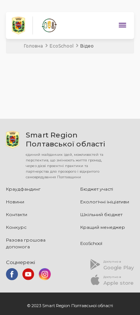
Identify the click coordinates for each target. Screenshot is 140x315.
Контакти (16, 214)
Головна (33, 46)
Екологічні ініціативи (104, 202)
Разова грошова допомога (26, 243)
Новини (15, 202)
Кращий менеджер (102, 227)
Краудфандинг (23, 189)
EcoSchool (62, 46)
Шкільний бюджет (101, 214)
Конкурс (16, 227)
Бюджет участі (96, 189)
